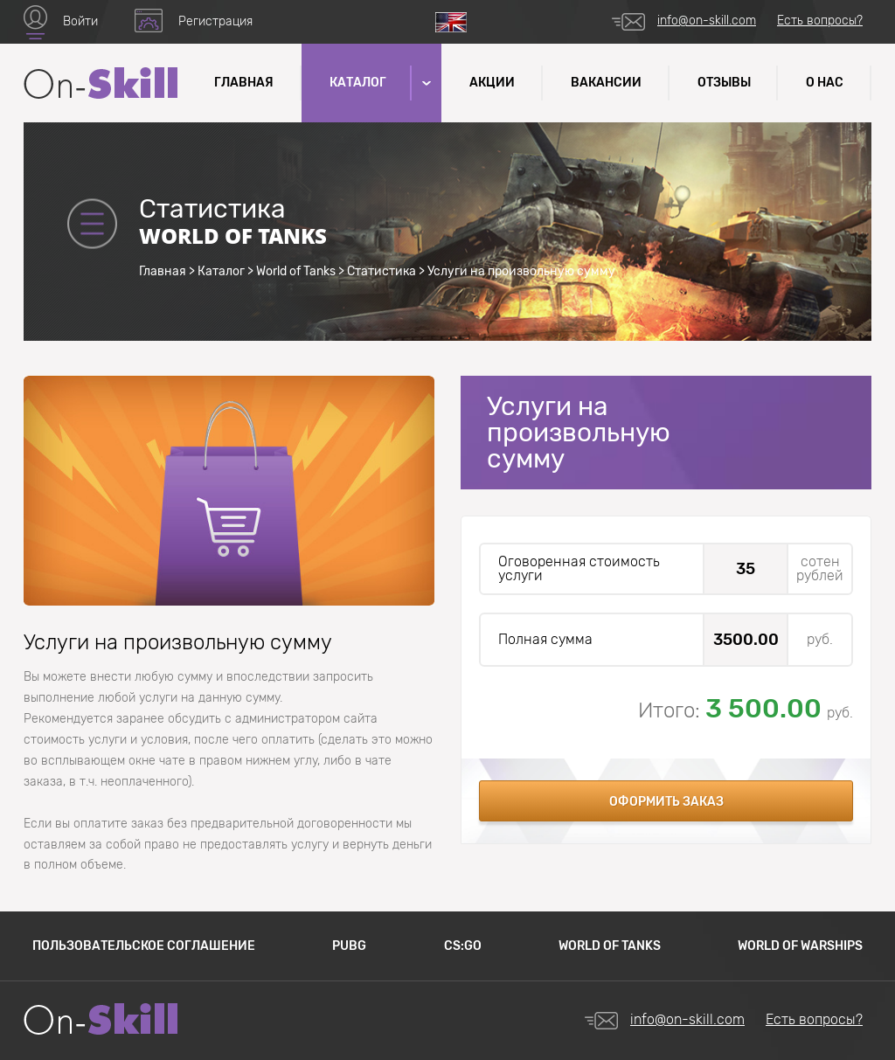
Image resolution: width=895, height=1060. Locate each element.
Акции (492, 82)
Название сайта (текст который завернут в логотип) (100, 83)
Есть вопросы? (820, 20)
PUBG (349, 946)
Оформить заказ (666, 801)
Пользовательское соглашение (143, 946)
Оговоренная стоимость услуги (579, 569)
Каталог (221, 271)
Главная (244, 82)
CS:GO (463, 946)
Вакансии (606, 82)
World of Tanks (296, 271)
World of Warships (800, 946)
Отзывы (724, 82)
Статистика (381, 271)
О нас (824, 82)
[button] (425, 83)
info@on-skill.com (706, 20)
